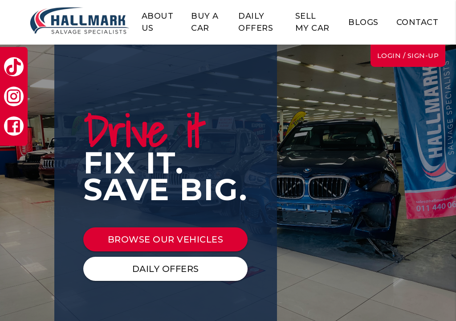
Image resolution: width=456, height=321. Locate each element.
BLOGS (363, 22)
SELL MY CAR (312, 22)
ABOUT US (158, 22)
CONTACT (417, 22)
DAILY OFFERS (255, 22)
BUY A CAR (205, 22)
